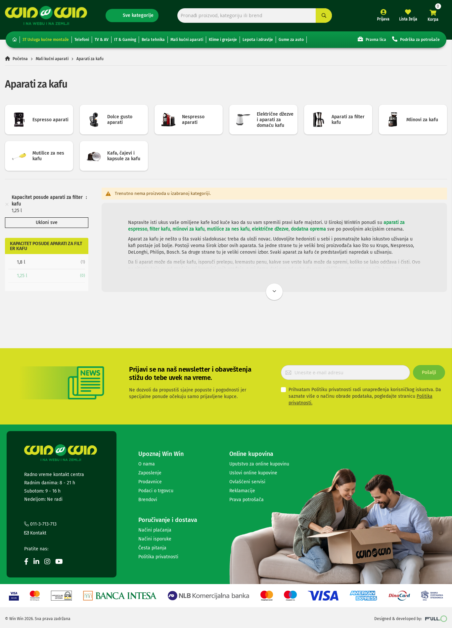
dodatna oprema (308, 229)
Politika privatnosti (158, 557)
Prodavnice (150, 482)
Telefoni (81, 39)
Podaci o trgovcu (155, 491)
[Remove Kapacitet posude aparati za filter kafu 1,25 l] (7, 204)
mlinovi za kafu (188, 229)
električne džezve (270, 229)
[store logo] (46, 15)
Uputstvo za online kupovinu (259, 464)
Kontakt (35, 533)
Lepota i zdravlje (258, 39)
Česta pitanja (152, 548)
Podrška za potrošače (416, 39)
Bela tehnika (153, 39)
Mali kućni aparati (186, 39)
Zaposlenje (149, 473)
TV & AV (102, 39)
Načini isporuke (154, 539)
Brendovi (147, 499)
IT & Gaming (125, 39)
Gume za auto (291, 39)
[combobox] (254, 15)
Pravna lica (372, 39)
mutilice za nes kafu (228, 229)
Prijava (383, 19)
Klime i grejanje (223, 39)
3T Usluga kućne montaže (46, 39)
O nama (146, 464)
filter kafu (160, 229)
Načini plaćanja (154, 530)
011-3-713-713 (40, 524)
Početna (20, 58)
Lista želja (408, 19)
